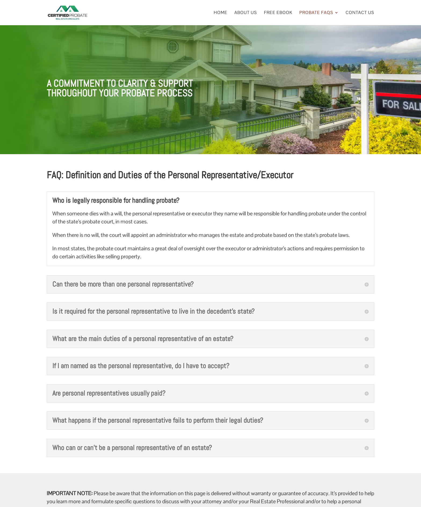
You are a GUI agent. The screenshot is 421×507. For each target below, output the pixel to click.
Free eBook (278, 13)
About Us (245, 13)
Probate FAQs (316, 13)
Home (220, 13)
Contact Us (360, 13)
